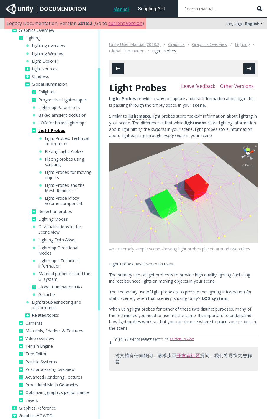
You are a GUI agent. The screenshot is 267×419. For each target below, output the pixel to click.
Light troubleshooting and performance (56, 305)
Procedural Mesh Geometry (51, 384)
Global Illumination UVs (60, 287)
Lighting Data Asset (57, 240)
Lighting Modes (53, 219)
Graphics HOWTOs (37, 415)
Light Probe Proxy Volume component (64, 201)
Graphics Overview (36, 30)
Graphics (176, 44)
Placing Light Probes (64, 151)
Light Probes (51, 130)
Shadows (40, 76)
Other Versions (237, 86)
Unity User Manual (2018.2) (135, 44)
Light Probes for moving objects (68, 175)
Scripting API (151, 8)
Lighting (32, 38)
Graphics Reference (37, 408)
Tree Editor (36, 354)
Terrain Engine (39, 346)
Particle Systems (41, 361)
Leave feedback (198, 86)
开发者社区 (188, 355)
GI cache (46, 294)
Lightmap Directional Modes (58, 250)
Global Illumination (49, 84)
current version (125, 23)
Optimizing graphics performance (57, 392)
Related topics (45, 315)
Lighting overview (48, 45)
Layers (31, 400)
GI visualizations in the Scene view (59, 229)
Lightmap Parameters (59, 107)
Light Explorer (45, 61)
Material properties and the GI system (64, 276)
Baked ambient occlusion (62, 115)
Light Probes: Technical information (67, 141)
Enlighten (47, 92)
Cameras (33, 323)
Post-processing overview (50, 369)
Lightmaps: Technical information (58, 263)
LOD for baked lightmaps (62, 123)
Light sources (45, 69)
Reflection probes (55, 211)
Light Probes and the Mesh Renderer (65, 188)
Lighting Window (47, 53)
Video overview (39, 338)
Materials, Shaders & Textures (54, 331)
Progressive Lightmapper (62, 100)
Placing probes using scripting (64, 161)
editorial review (182, 339)
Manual (121, 9)
